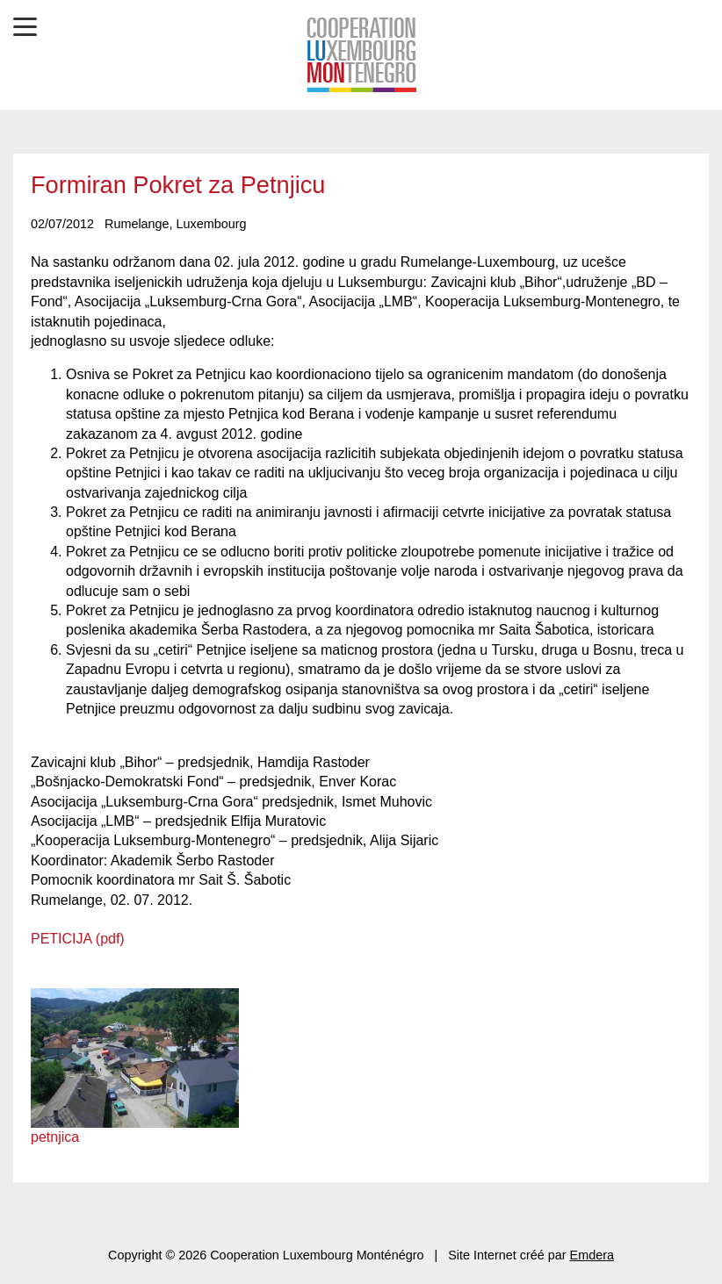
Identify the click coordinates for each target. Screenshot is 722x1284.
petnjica (55, 1137)
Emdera (592, 1255)
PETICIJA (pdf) (78, 938)
